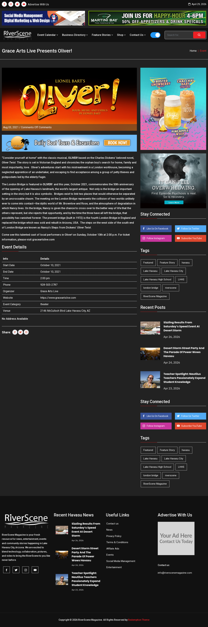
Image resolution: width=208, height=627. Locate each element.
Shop (121, 35)
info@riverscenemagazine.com (175, 572)
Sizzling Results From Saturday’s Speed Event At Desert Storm (182, 326)
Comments (36, 127)
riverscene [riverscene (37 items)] (170, 287)
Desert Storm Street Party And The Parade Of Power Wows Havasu (184, 352)
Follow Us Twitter (190, 228)
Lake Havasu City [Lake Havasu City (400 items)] (173, 270)
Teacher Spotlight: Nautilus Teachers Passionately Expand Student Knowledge (184, 378)
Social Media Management (120, 561)
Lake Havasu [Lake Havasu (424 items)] (150, 270)
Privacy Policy (113, 536)
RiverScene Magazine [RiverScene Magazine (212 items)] (155, 296)
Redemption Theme (138, 619)
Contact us (112, 523)
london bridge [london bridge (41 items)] (150, 287)
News (109, 529)
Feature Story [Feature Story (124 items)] (167, 262)
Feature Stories (103, 35)
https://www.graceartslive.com (58, 297)
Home (193, 50)
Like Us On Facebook (157, 228)
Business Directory (75, 35)
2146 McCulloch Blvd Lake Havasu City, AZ (65, 310)
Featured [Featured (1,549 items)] (148, 262)
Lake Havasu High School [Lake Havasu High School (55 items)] (157, 279)
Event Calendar (48, 35)
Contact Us (138, 35)
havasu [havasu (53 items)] (186, 262)
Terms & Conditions (117, 542)
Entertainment (114, 567)
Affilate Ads (112, 548)
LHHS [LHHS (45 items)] (181, 279)
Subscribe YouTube (191, 238)
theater (44, 304)
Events (110, 554)
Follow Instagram (155, 238)
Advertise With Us (38, 4)
